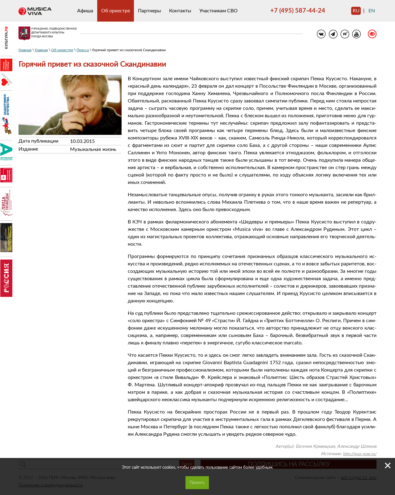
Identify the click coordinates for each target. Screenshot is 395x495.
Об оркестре (115, 10)
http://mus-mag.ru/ (359, 454)
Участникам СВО (218, 10)
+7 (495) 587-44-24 (297, 11)
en (371, 10)
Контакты (180, 10)
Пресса (83, 50)
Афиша (85, 10)
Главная (25, 50)
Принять (197, 483)
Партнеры (149, 10)
